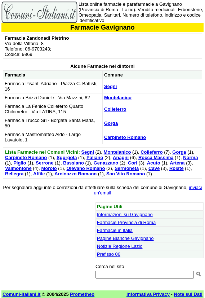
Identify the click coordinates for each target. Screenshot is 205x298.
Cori (132, 163)
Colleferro (115, 109)
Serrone (44, 163)
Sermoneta (127, 168)
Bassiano (73, 163)
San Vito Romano (125, 173)
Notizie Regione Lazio (119, 246)
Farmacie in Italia (115, 230)
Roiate (176, 168)
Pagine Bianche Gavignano (125, 238)
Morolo (49, 168)
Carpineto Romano (125, 137)
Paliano (94, 157)
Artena (177, 163)
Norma (190, 157)
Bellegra (14, 173)
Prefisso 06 (108, 254)
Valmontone (18, 168)
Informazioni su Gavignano (125, 214)
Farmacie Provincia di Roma (126, 222)
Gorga (111, 123)
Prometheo (82, 294)
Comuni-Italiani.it (21, 294)
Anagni (121, 157)
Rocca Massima (156, 157)
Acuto (153, 163)
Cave (154, 168)
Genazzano (106, 163)
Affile (39, 173)
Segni (110, 86)
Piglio (19, 163)
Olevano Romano (85, 168)
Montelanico (118, 97)
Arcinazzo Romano (75, 173)
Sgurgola (67, 157)
